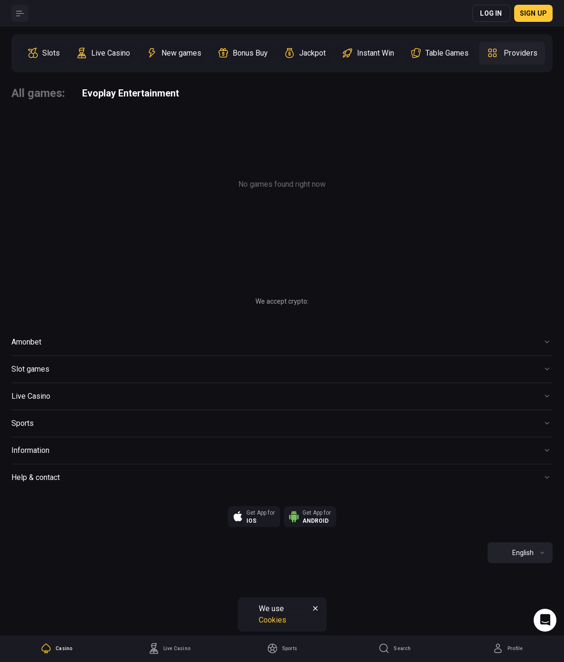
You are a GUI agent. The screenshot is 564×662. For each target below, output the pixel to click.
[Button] (19, 13)
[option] (43, 53)
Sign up (533, 13)
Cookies (272, 619)
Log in (491, 13)
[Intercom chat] (545, 620)
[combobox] (520, 552)
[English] (520, 552)
